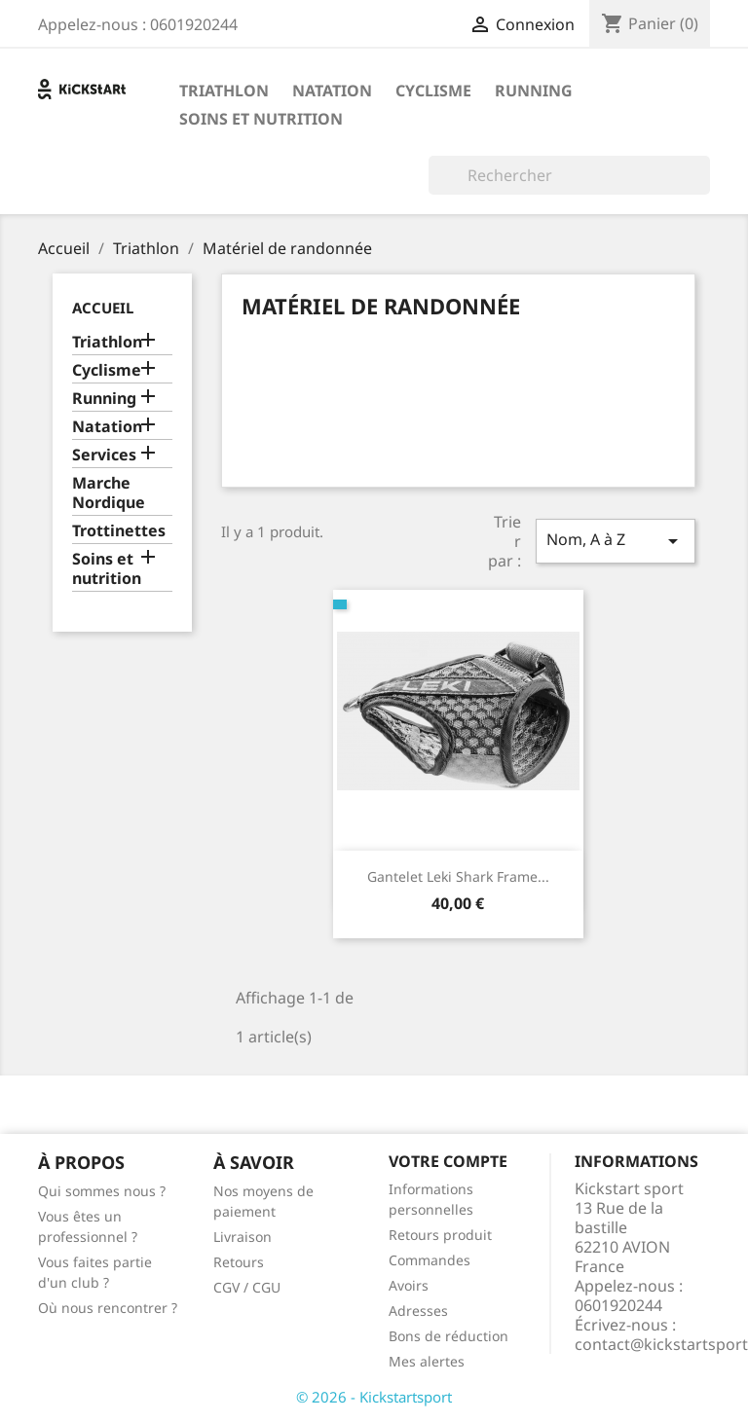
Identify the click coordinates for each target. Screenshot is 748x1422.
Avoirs (409, 1285)
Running (534, 90)
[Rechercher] (569, 175)
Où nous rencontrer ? (107, 1307)
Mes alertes (427, 1361)
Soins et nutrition (261, 118)
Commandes (429, 1260)
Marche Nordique (108, 493)
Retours (238, 1262)
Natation (332, 90)
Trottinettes (119, 531)
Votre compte (448, 1161)
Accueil (102, 307)
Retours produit (440, 1234)
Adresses (418, 1310)
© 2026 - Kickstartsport (374, 1396)
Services (104, 455)
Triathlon (224, 90)
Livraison (242, 1236)
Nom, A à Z (615, 541)
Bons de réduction (448, 1336)
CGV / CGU (246, 1287)
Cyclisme (433, 90)
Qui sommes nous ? (102, 1191)
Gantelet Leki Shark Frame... (458, 876)
